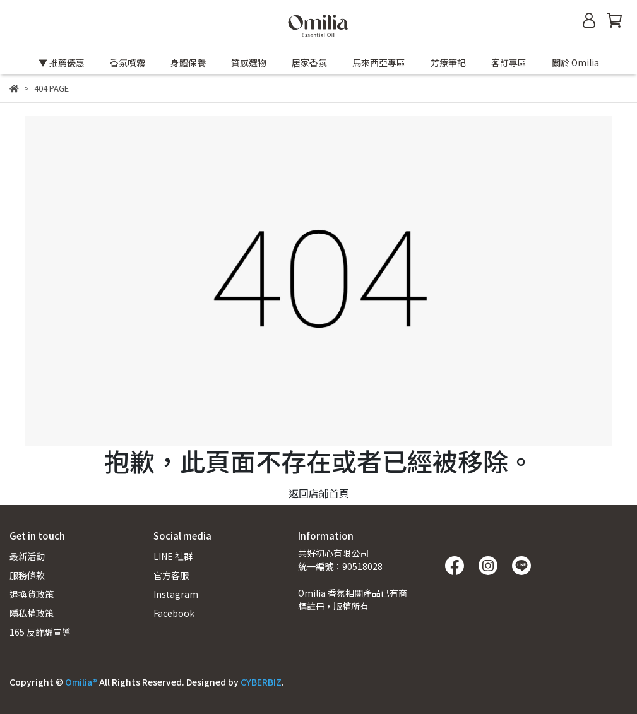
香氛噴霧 (127, 62)
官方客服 (171, 575)
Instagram (175, 594)
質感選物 (248, 62)
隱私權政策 (31, 613)
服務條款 (27, 575)
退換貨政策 (31, 594)
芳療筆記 (448, 62)
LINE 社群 (173, 556)
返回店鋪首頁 (319, 493)
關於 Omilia (575, 62)
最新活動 (27, 556)
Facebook (173, 613)
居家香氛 (309, 62)
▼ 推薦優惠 (62, 62)
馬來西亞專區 (378, 62)
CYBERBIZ (261, 681)
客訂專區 (509, 62)
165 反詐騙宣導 (40, 632)
